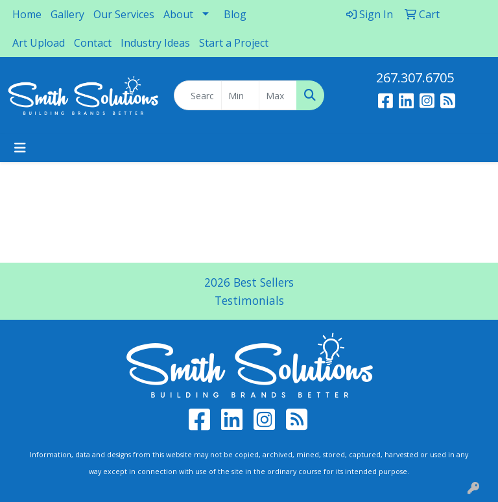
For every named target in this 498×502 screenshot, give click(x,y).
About (178, 14)
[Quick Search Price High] (278, 95)
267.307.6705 (415, 77)
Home (27, 14)
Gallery (67, 14)
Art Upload (38, 43)
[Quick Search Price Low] (240, 95)
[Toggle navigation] (20, 148)
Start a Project (233, 43)
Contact (93, 43)
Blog (235, 14)
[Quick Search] (198, 95)
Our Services (123, 14)
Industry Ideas (155, 43)
